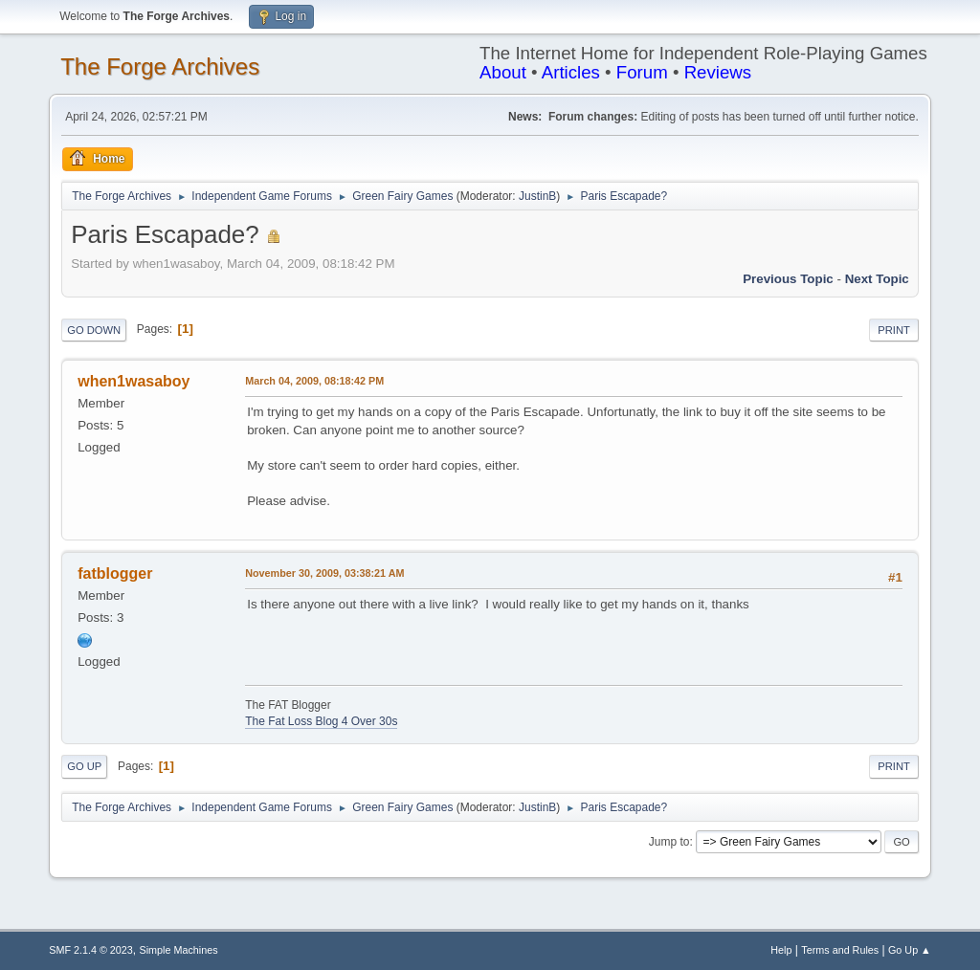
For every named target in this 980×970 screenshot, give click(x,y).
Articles (571, 72)
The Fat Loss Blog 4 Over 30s (321, 721)
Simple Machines (179, 950)
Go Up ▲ (909, 950)
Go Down (94, 330)
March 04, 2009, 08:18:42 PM (314, 380)
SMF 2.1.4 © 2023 (91, 950)
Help (780, 950)
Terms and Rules (840, 950)
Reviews (718, 72)
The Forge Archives (159, 66)
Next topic (877, 279)
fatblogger (115, 573)
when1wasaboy (133, 381)
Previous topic (788, 279)
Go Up (84, 766)
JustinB (537, 196)
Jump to (669, 842)
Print (894, 330)
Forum (642, 72)
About (502, 72)
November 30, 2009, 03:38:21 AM (324, 573)
